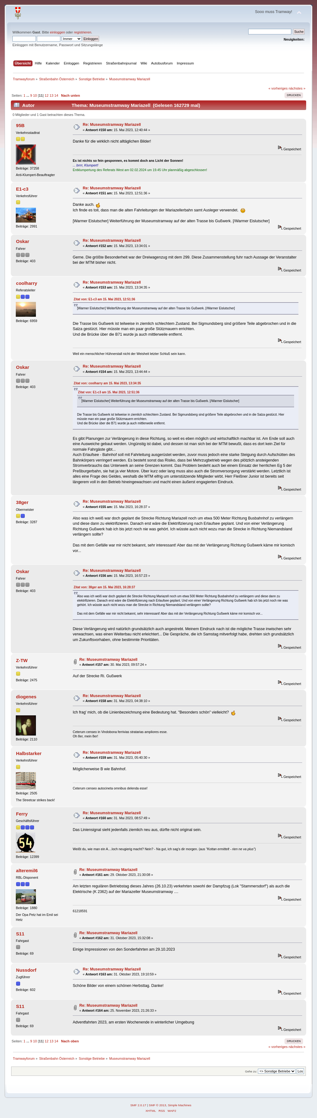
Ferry (22, 813)
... (28, 95)
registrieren (82, 32)
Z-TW (22, 660)
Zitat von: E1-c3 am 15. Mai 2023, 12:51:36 (104, 299)
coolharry (26, 283)
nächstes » (297, 88)
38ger (22, 502)
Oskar (22, 241)
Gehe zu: (251, 1071)
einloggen (57, 32)
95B (20, 125)
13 (51, 95)
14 (56, 95)
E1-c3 (22, 189)
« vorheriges (278, 88)
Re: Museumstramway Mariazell (112, 124)
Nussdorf (26, 970)
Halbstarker (28, 753)
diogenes (26, 696)
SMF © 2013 (157, 1105)
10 (35, 95)
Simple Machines (179, 1105)
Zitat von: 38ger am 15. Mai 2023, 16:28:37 (104, 587)
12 (46, 95)
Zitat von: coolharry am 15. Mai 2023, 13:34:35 (107, 383)
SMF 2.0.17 (138, 1105)
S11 (20, 933)
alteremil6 (27, 870)
